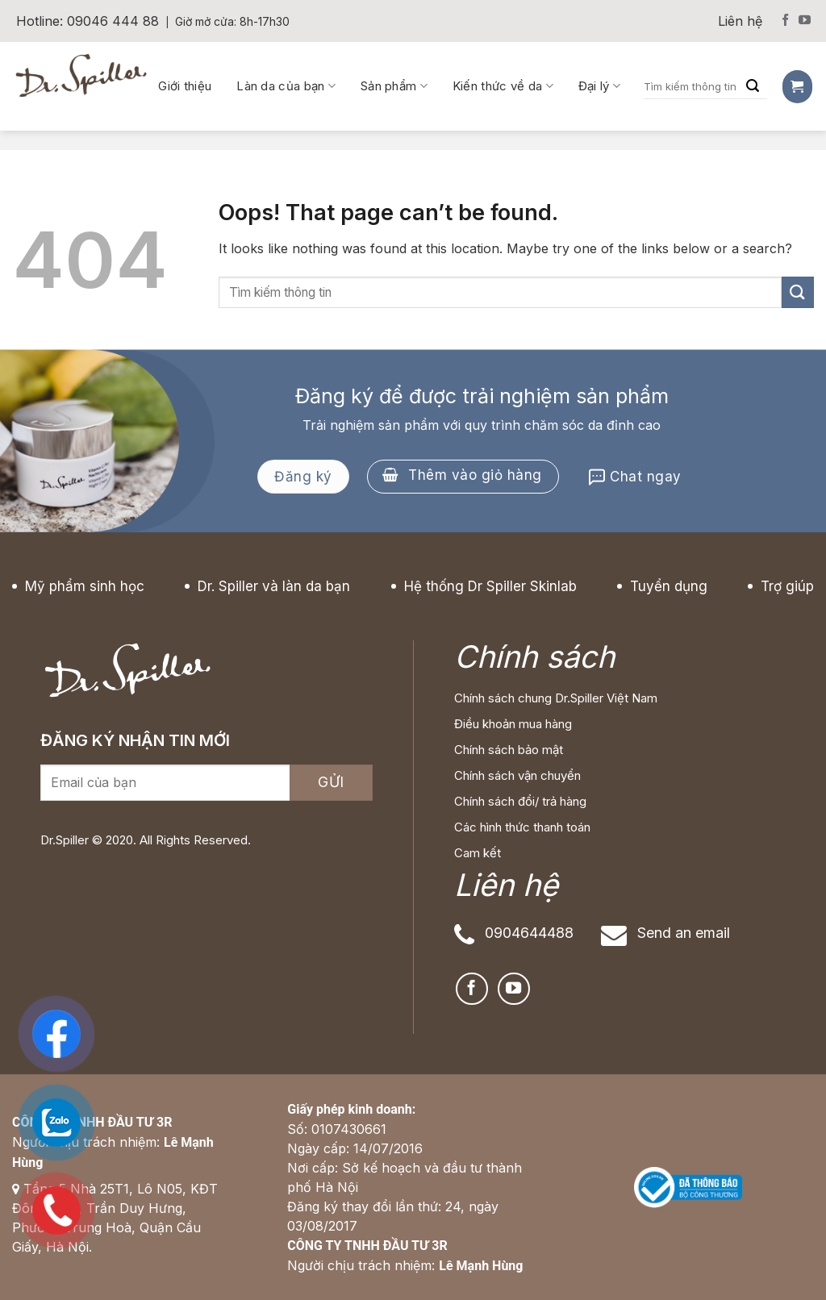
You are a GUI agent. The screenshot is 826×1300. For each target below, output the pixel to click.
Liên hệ (740, 21)
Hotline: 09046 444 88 (87, 21)
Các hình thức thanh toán (522, 827)
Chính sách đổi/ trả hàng (520, 801)
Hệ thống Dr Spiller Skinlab (490, 586)
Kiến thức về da (503, 86)
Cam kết (477, 852)
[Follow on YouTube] (805, 20)
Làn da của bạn (286, 86)
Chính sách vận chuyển (517, 775)
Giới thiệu (184, 86)
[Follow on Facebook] (785, 20)
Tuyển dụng (668, 586)
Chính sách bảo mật (508, 749)
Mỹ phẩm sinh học (84, 586)
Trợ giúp (787, 586)
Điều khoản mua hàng (513, 723)
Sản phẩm (394, 86)
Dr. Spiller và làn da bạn (274, 586)
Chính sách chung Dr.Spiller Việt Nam (555, 698)
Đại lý (599, 86)
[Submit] (798, 292)
